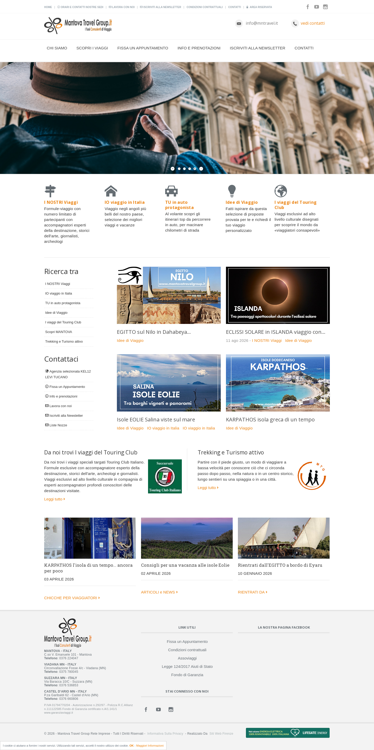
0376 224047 (68, 658)
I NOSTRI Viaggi (57, 284)
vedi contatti (313, 23)
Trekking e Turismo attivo (64, 341)
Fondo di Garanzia (187, 675)
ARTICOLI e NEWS (158, 592)
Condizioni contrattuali (204, 7)
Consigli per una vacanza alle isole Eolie (185, 565)
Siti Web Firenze (221, 733)
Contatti (234, 7)
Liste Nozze (56, 425)
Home (48, 7)
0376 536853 (68, 685)
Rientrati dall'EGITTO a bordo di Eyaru (280, 565)
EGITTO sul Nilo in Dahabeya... (154, 331)
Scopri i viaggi (92, 48)
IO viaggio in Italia (58, 293)
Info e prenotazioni (199, 48)
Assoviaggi (187, 658)
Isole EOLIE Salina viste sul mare (156, 419)
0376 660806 (68, 699)
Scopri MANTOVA (58, 332)
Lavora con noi (122, 7)
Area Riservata (259, 7)
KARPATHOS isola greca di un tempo (270, 419)
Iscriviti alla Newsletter (160, 7)
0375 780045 (68, 672)
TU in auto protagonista (62, 303)
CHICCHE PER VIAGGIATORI (70, 598)
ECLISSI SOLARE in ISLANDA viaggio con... (275, 331)
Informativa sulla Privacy (165, 733)
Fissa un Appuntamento (142, 48)
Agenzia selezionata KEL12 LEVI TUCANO (68, 374)
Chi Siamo (57, 48)
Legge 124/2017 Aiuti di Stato (187, 666)
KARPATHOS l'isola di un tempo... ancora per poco (88, 568)
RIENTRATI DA (251, 592)
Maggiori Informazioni (150, 745)
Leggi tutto (53, 499)
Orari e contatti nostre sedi (80, 7)
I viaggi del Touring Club (63, 322)
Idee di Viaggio (56, 313)
